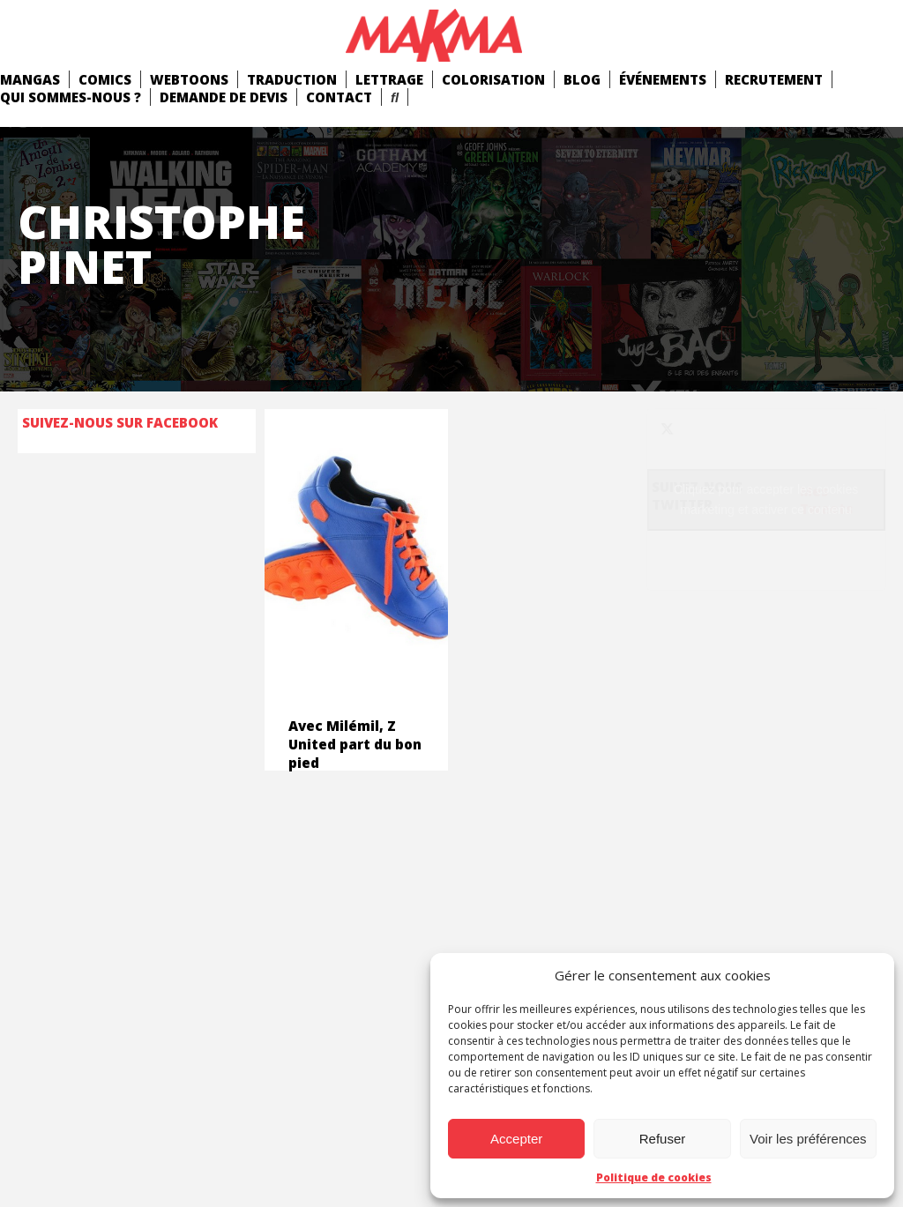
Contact (339, 97)
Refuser (662, 1138)
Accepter (516, 1138)
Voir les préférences (808, 1138)
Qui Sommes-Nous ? (70, 97)
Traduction (292, 79)
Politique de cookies (654, 1177)
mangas (30, 79)
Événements (662, 79)
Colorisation (493, 79)
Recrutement (774, 79)
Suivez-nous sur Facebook (120, 422)
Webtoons (189, 79)
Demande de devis (223, 97)
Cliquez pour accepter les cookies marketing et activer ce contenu (766, 499)
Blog (582, 79)
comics (104, 79)
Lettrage (389, 79)
